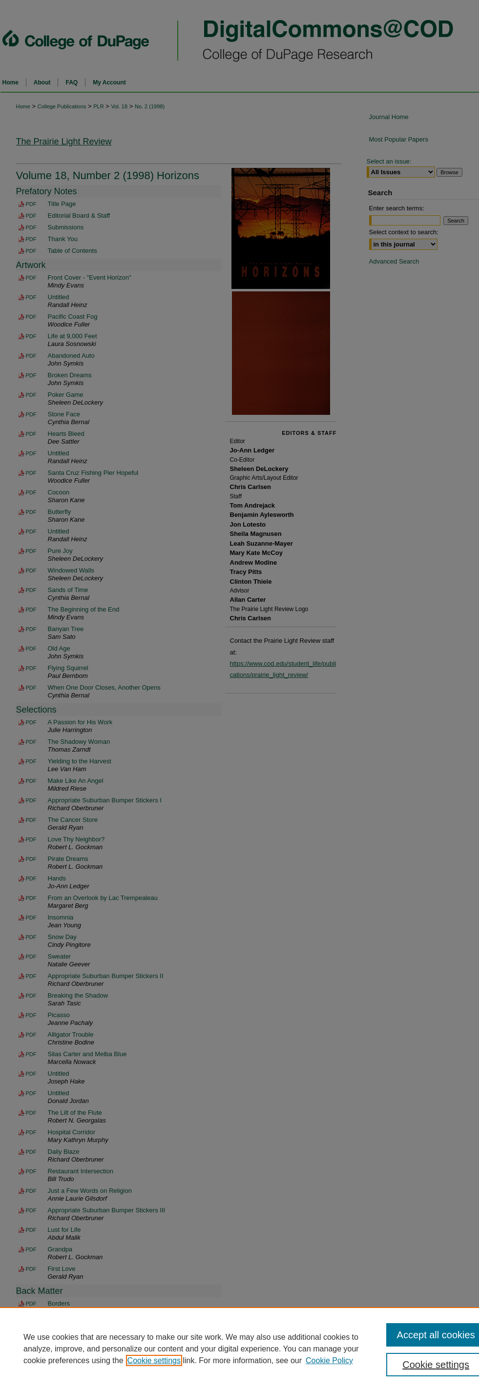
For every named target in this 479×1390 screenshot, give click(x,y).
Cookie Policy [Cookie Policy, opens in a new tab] (329, 1360)
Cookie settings (154, 1360)
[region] (239, 1348)
